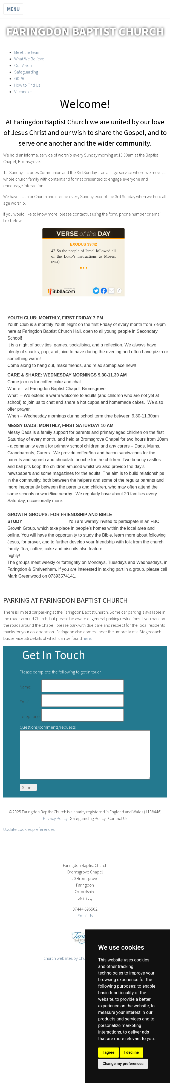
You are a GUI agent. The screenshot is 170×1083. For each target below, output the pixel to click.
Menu (13, 9)
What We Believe (29, 58)
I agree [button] (108, 1052)
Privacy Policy (55, 818)
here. (87, 638)
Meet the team (27, 52)
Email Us (85, 915)
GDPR (19, 78)
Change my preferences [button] (123, 1063)
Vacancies (23, 91)
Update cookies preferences (28, 829)
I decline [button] (131, 1052)
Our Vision (23, 65)
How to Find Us (27, 85)
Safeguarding (26, 72)
